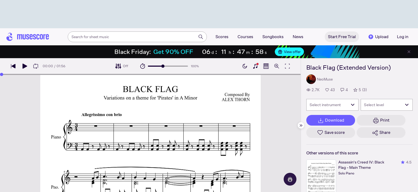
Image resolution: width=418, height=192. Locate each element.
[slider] (162, 66)
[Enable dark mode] (244, 66)
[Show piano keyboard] (255, 66)
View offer (289, 52)
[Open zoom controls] (276, 66)
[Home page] (27, 37)
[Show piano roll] (266, 66)
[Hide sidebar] (301, 125)
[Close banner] (409, 52)
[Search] (201, 37)
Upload (378, 37)
